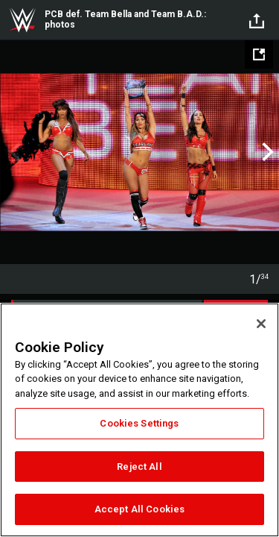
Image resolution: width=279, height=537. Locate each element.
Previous (13, 152)
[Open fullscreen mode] (259, 54)
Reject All (139, 466)
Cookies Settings (139, 423)
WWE (22, 20)
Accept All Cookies (139, 509)
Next (266, 152)
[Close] (261, 323)
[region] (139, 420)
